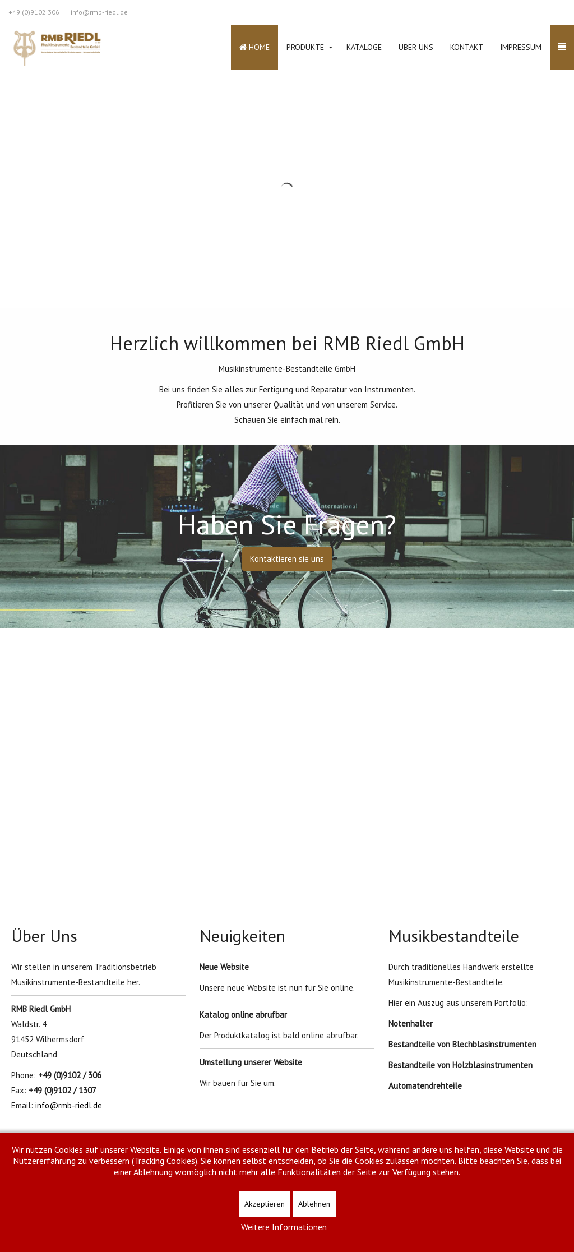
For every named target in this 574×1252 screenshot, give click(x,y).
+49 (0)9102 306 (33, 12)
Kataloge (364, 47)
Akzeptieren (264, 1204)
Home (254, 47)
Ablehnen (314, 1204)
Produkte (305, 47)
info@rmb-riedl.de (99, 12)
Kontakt (466, 47)
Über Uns (416, 47)
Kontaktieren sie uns (287, 558)
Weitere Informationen (284, 1226)
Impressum (520, 47)
